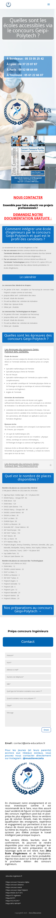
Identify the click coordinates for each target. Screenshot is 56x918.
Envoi (46, 729)
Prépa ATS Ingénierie (13, 895)
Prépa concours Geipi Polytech (17, 890)
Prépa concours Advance (15, 885)
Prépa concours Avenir (14, 887)
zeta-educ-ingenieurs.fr (14, 876)
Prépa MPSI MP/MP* (13, 903)
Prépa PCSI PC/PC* (13, 901)
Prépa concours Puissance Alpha (17, 882)
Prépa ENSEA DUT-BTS (14, 893)
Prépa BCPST (10, 898)
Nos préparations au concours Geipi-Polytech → (28, 609)
